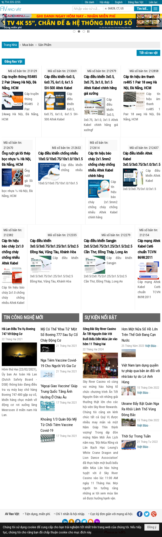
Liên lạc (153, 2)
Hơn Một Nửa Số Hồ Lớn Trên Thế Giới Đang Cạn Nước (140, 335)
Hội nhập (104, 2)
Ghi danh (89, 2)
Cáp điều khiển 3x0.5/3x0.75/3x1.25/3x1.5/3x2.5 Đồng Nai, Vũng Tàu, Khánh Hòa (54, 246)
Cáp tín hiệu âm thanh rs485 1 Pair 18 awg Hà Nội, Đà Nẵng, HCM (140, 82)
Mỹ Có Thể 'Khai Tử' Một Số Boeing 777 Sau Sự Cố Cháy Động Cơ (59, 335)
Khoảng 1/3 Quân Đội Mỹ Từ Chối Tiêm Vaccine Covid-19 (58, 425)
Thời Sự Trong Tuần (136, 436)
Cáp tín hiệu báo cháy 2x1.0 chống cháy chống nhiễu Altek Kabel (12, 252)
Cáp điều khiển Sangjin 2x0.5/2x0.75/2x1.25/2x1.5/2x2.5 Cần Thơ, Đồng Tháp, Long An (108, 246)
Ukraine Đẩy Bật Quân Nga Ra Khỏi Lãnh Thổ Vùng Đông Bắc (140, 409)
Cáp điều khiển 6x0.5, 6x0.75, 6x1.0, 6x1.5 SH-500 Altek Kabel (59, 82)
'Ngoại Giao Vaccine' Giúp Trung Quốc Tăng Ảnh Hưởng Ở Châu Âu (58, 391)
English (119, 2)
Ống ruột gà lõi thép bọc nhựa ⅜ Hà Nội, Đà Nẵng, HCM (16, 159)
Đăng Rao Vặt (135, 2)
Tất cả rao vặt (148, 53)
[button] (155, 9)
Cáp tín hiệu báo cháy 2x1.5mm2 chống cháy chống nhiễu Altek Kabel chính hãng (101, 164)
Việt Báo (150, 346)
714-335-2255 (12, 2)
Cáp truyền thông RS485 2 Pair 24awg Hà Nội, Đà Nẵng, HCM (19, 82)
